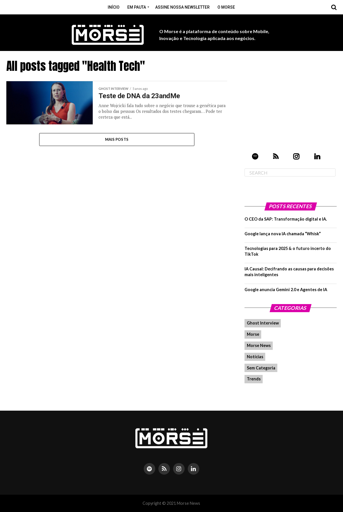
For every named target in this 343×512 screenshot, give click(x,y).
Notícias (255, 356)
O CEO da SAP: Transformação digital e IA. (286, 219)
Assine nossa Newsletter (182, 7)
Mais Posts (117, 139)
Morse (253, 334)
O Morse (226, 7)
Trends (254, 378)
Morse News (259, 345)
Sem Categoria (261, 367)
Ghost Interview (263, 323)
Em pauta (136, 7)
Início (114, 7)
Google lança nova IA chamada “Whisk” (283, 233)
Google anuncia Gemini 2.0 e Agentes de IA (286, 289)
